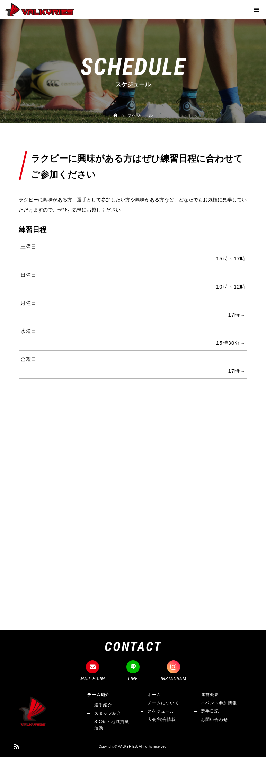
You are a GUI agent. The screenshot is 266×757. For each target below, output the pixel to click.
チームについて (163, 702)
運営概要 (210, 694)
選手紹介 (103, 705)
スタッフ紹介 (107, 713)
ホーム (154, 694)
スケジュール (161, 711)
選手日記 (210, 711)
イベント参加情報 (219, 702)
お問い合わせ (214, 719)
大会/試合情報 (162, 719)
